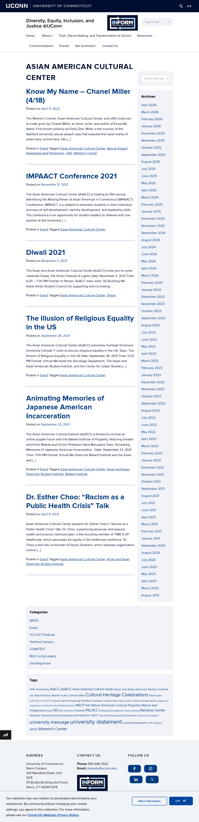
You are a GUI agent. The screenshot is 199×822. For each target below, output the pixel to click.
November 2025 (153, 140)
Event (34, 628)
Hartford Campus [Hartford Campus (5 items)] (92, 700)
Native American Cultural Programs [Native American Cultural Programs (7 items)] (116, 705)
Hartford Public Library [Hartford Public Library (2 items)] (114, 701)
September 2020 (153, 546)
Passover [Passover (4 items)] (79, 710)
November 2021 (152, 475)
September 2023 (153, 318)
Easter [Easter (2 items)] (159, 695)
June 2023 (149, 340)
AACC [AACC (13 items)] (55, 689)
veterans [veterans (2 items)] (158, 723)
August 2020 (150, 553)
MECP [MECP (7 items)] (80, 705)
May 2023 (148, 347)
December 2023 (153, 297)
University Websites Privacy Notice (53, 815)
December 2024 (153, 219)
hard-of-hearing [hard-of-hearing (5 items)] (70, 700)
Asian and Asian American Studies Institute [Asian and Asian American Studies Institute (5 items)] (141, 689)
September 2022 (153, 403)
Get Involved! (85, 46)
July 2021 (148, 503)
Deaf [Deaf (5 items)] (152, 695)
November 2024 (153, 226)
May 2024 (148, 261)
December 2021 (152, 467)
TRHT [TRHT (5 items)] (93, 715)
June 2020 (149, 567)
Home (30, 36)
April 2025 (148, 190)
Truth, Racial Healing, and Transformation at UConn (95, 36)
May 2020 (148, 574)
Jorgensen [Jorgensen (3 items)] (163, 700)
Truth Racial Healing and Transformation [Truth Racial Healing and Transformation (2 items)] (117, 715)
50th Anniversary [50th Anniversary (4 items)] (39, 689)
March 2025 (149, 197)
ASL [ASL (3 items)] (32, 695)
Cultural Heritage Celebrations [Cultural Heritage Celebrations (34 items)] (117, 695)
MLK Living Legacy (43, 656)
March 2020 (150, 588)
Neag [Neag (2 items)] (49, 710)
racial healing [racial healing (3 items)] (132, 710)
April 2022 (148, 439)
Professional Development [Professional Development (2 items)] (111, 710)
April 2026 (148, 105)
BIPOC (34, 621)
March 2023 (149, 361)
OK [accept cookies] (181, 801)
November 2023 (153, 304)
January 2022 (151, 460)
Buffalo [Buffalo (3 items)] (64, 695)
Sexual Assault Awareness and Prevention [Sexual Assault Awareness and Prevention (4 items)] (65, 715)
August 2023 (150, 325)
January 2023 (151, 375)
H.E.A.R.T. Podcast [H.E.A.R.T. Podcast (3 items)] (50, 700)
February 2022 (151, 453)
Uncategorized (40, 663)
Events (64, 46)
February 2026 (151, 119)
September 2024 (153, 233)
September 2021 (153, 489)
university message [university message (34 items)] (49, 722)
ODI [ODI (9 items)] (55, 710)
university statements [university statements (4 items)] (135, 723)
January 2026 (151, 126)
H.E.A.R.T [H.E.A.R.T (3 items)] (35, 700)
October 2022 (151, 396)
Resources (144, 36)
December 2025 (153, 133)
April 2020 (149, 581)
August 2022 (150, 411)
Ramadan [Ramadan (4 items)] (35, 715)
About (47, 36)
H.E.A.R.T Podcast (42, 635)
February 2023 (151, 368)
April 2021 (148, 517)
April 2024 (148, 268)
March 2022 (149, 446)
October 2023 (151, 311)
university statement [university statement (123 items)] (96, 722)
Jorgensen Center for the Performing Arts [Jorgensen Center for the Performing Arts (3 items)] (52, 705)
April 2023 (148, 354)
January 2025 (151, 211)
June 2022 (149, 425)
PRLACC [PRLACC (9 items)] (91, 710)
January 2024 (151, 290)
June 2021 (148, 510)
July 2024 (148, 247)
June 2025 (149, 176)
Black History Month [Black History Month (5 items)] (47, 695)
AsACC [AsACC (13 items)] (66, 689)
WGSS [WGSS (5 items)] (33, 729)
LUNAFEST (37, 649)
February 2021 (151, 531)
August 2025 (150, 162)
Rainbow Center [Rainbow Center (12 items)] (152, 710)
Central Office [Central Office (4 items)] (77, 695)
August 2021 (150, 496)
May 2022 (148, 432)
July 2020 (148, 560)
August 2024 (150, 240)
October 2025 (151, 148)
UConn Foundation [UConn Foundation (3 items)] (148, 715)
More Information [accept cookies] (149, 801)
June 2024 (149, 254)
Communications (41, 46)
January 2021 (150, 538)
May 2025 (148, 183)
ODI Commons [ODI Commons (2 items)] (66, 710)
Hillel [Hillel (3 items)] (129, 700)
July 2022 (148, 418)
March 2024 (149, 276)
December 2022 (153, 382)
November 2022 (153, 389)
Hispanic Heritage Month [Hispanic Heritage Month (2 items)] (144, 701)
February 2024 (151, 283)
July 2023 (148, 332)
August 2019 (150, 595)
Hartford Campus (42, 642)
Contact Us (110, 46)
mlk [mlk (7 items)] (87, 705)
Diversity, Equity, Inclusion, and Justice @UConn (60, 23)
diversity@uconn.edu (102, 768)
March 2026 (149, 112)
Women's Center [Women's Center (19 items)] (52, 729)
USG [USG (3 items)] (150, 723)
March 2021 (149, 524)
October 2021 (150, 482)
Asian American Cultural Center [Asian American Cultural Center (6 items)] (92, 689)
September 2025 (153, 155)
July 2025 (148, 169)
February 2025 (151, 205)
